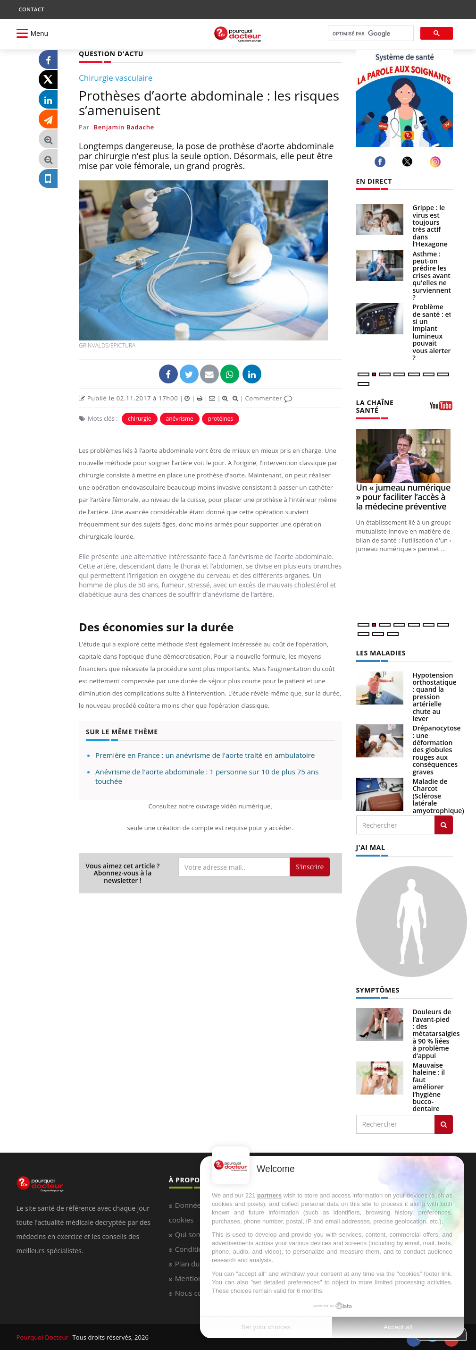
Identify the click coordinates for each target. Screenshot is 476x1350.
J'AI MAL (370, 846)
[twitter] (409, 161)
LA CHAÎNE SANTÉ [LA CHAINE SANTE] (374, 406)
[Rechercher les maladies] (443, 824)
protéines (220, 419)
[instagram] (436, 161)
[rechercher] (370, 33)
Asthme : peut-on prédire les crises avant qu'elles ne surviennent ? (432, 275)
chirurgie (139, 419)
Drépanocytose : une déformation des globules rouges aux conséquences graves (437, 749)
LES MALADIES (380, 652)
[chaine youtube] (441, 409)
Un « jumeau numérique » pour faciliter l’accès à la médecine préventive (403, 497)
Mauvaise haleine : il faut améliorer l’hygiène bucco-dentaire (429, 1086)
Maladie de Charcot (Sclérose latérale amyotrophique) (438, 795)
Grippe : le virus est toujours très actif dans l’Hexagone (430, 225)
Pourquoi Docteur (43, 1337)
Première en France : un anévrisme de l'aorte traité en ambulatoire (205, 755)
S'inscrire (310, 866)
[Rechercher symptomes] (443, 1123)
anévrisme (179, 419)
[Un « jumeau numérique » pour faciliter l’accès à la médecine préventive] (404, 455)
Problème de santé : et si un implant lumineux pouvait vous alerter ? (432, 332)
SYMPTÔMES (377, 989)
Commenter (268, 398)
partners (269, 1195)
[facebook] (381, 161)
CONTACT (31, 9)
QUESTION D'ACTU (110, 53)
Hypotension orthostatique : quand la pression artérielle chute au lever (435, 696)
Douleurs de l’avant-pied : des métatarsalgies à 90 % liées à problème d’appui (436, 1033)
